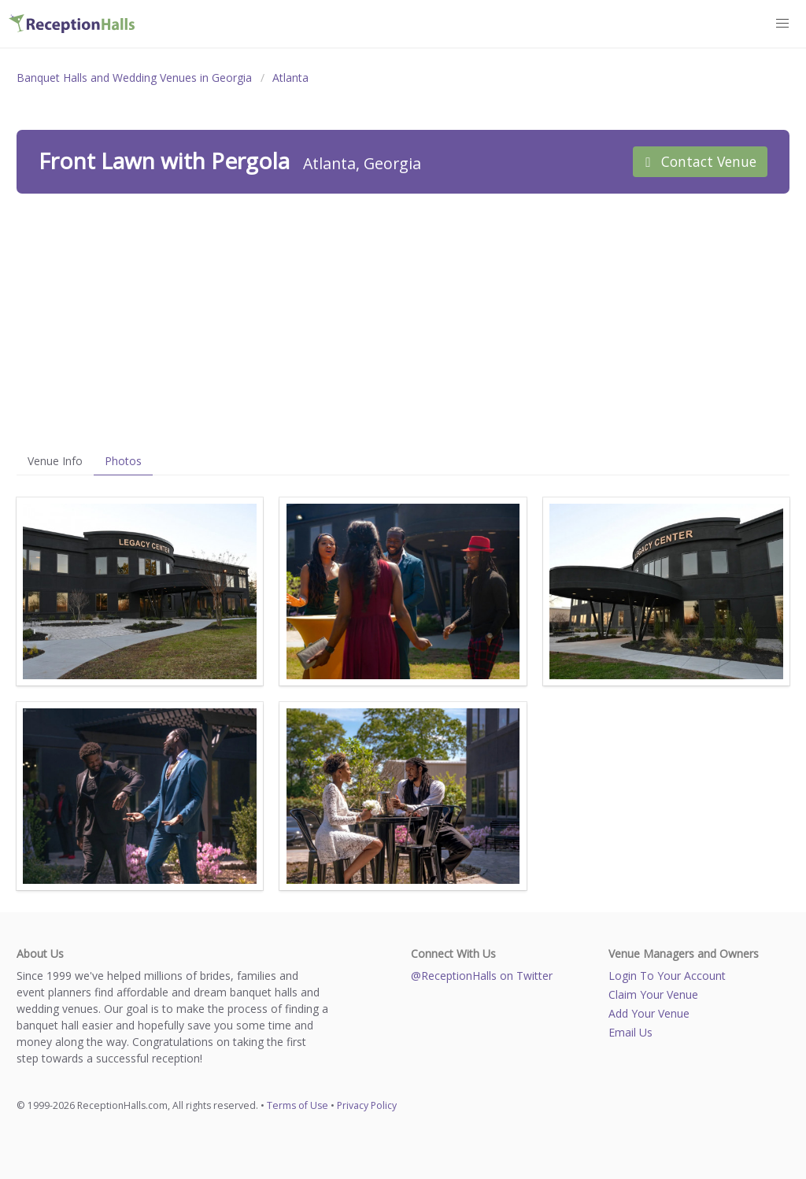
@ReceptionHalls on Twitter (482, 975)
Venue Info (55, 460)
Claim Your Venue (653, 994)
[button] (783, 23)
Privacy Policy (367, 1105)
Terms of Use (297, 1105)
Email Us (630, 1032)
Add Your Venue (649, 1013)
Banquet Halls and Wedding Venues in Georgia (134, 77)
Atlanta (290, 77)
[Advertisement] (403, 320)
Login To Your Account (667, 975)
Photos (123, 460)
